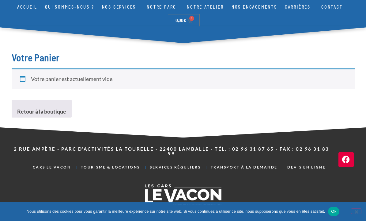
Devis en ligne (306, 154)
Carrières (299, 7)
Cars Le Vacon (52, 154)
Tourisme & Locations (110, 154)
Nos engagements (254, 7)
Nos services (120, 7)
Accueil (27, 7)
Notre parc (163, 7)
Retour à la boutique (41, 98)
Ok (333, 211)
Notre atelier (205, 7)
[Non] (356, 211)
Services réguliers (175, 154)
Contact (332, 7)
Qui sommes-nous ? (69, 7)
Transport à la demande (244, 154)
